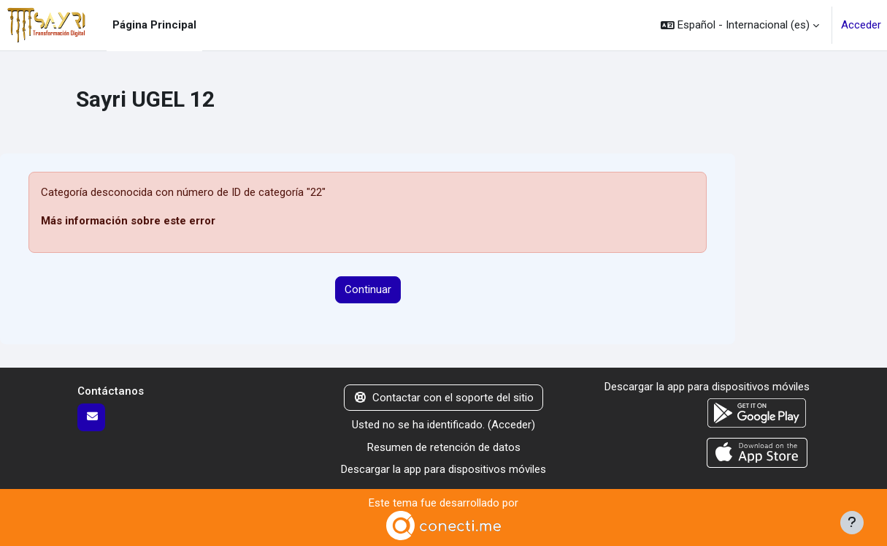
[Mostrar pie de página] (852, 522)
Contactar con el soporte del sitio (443, 397)
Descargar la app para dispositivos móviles (443, 469)
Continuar (368, 289)
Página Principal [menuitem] (154, 24)
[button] (740, 25)
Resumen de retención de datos (444, 447)
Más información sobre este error (128, 220)
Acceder (861, 24)
